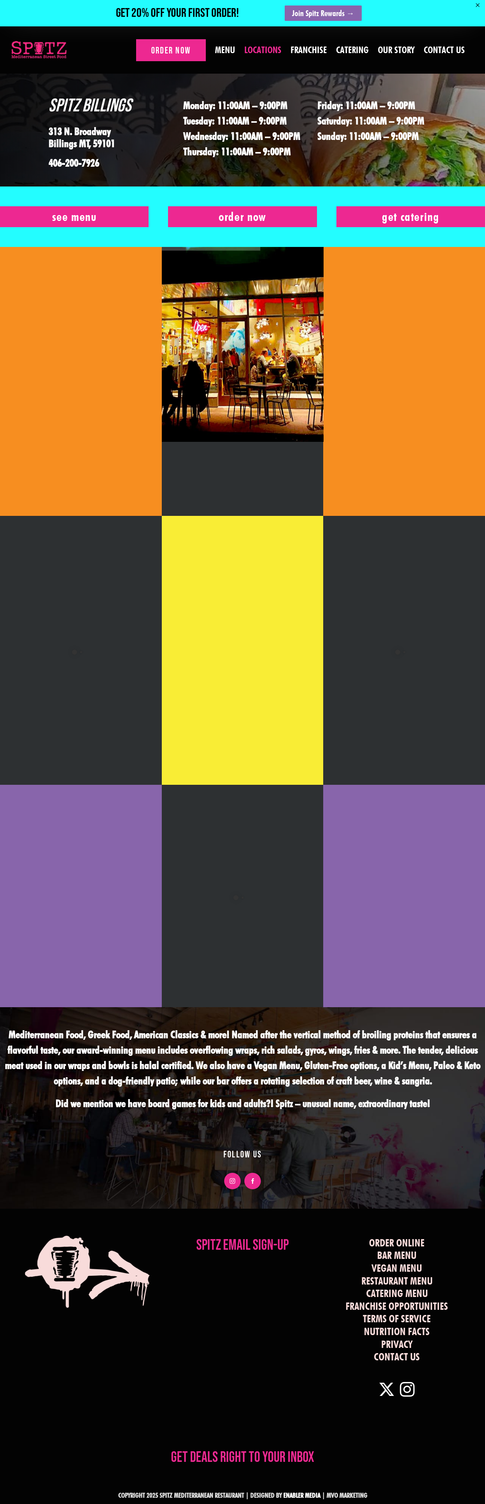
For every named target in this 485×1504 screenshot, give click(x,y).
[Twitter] (386, 1389)
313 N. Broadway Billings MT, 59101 (81, 137)
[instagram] (232, 1181)
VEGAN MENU (397, 1268)
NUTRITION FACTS (397, 1331)
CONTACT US (397, 1356)
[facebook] (252, 1181)
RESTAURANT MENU (397, 1281)
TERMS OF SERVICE (397, 1318)
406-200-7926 (73, 163)
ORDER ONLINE (396, 1243)
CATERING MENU (397, 1293)
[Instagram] (407, 1389)
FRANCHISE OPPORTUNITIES (397, 1306)
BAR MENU (396, 1255)
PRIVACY (396, 1344)
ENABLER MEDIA (301, 1495)
